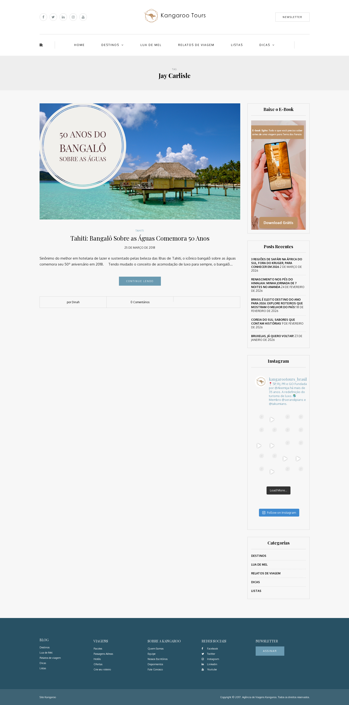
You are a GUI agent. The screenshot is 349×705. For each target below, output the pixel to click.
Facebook (210, 648)
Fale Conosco (155, 669)
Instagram (210, 659)
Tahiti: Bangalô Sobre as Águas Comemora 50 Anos (139, 238)
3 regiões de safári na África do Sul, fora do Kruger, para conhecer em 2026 (276, 263)
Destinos (110, 45)
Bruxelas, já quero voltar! (272, 336)
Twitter (208, 653)
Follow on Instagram (279, 512)
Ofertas (98, 664)
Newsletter (292, 17)
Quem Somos (155, 648)
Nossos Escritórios (158, 659)
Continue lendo (140, 281)
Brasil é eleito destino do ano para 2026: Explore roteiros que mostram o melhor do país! (277, 303)
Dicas (264, 45)
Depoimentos (155, 664)
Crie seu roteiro (102, 669)
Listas (237, 45)
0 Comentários (140, 302)
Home (79, 45)
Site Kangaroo (48, 697)
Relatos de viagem (196, 45)
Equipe (151, 653)
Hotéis (97, 659)
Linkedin (209, 664)
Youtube (209, 669)
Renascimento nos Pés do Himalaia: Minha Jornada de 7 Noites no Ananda (274, 283)
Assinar (270, 651)
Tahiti (140, 230)
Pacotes (98, 648)
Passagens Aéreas (103, 653)
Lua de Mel (151, 45)
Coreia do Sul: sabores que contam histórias (273, 321)
